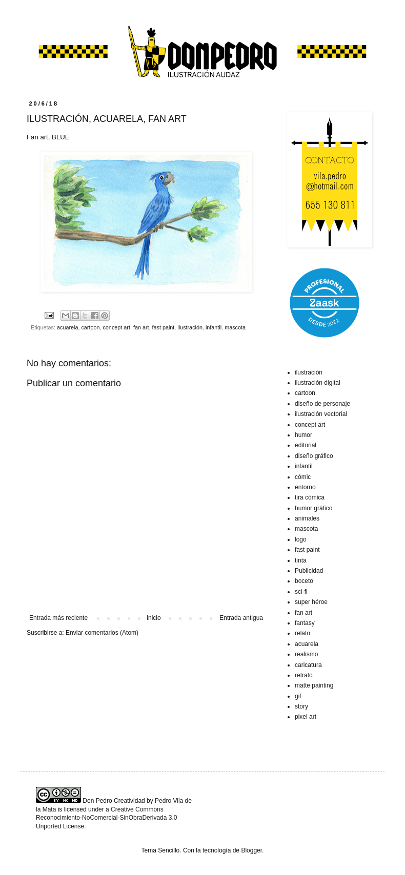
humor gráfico (313, 508)
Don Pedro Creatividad (114, 800)
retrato (304, 675)
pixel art (305, 716)
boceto (304, 581)
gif (298, 696)
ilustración (189, 327)
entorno (305, 487)
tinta (301, 560)
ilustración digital (317, 382)
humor (303, 435)
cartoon (90, 327)
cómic (303, 477)
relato (302, 633)
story (301, 706)
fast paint (163, 327)
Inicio (154, 617)
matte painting (314, 685)
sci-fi (301, 591)
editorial (305, 445)
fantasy (305, 623)
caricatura (308, 665)
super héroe (311, 602)
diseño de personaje (322, 403)
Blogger (251, 850)
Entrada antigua (241, 617)
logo (301, 539)
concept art (116, 327)
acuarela (67, 327)
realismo (306, 654)
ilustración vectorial (321, 414)
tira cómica (310, 497)
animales (307, 518)
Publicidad (309, 570)
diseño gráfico (314, 456)
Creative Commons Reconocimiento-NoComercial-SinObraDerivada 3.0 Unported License (106, 818)
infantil (213, 327)
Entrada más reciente (58, 617)
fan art (141, 327)
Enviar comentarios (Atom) (102, 632)
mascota (235, 327)
